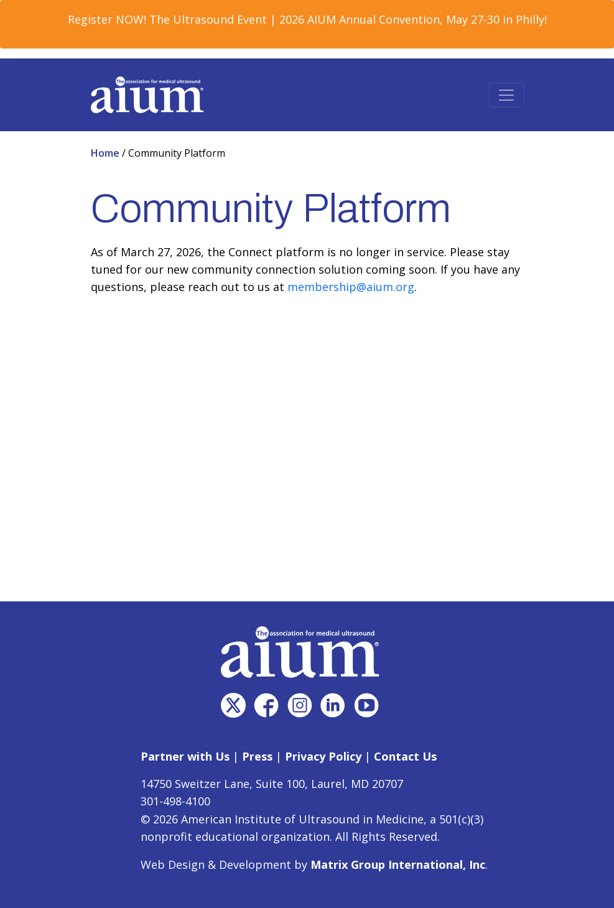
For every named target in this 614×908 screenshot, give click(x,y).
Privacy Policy (323, 756)
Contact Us (405, 756)
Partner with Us (185, 756)
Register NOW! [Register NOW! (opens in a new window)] (107, 19)
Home (106, 153)
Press (257, 756)
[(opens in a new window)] (233, 705)
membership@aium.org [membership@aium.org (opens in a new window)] (350, 286)
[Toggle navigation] (506, 95)
